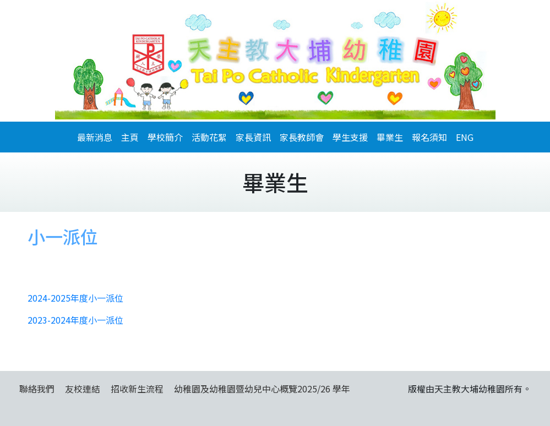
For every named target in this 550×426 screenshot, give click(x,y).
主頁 (130, 137)
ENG (464, 137)
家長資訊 (253, 137)
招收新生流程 (137, 388)
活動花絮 (209, 137)
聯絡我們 (37, 388)
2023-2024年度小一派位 (75, 319)
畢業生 (390, 137)
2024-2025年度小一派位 (75, 297)
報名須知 (429, 137)
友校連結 (82, 388)
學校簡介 (165, 137)
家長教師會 (302, 137)
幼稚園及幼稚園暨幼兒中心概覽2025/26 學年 (262, 388)
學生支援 (350, 137)
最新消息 (94, 137)
